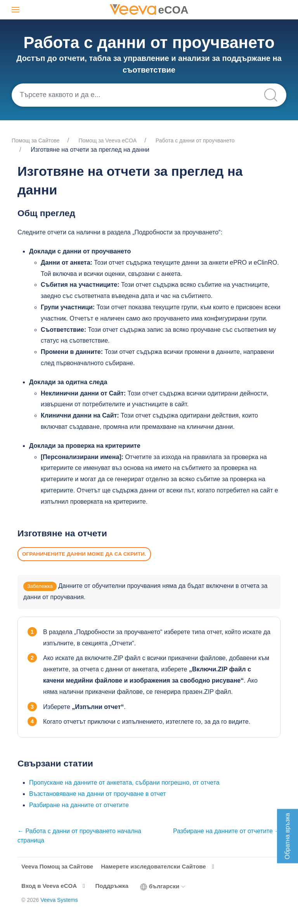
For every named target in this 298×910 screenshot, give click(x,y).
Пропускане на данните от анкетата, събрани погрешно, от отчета (124, 782)
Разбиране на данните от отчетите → (227, 831)
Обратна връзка (287, 836)
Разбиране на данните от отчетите (79, 805)
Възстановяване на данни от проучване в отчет (97, 793)
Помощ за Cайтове (36, 140)
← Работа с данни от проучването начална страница (79, 836)
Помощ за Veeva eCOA (108, 140)
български (163, 886)
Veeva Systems (59, 900)
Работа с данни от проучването (195, 140)
